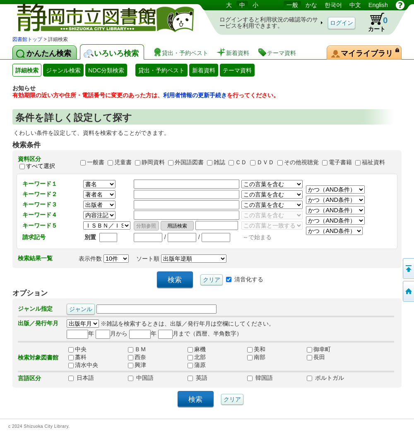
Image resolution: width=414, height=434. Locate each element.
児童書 (123, 162)
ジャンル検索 (63, 70)
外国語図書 (189, 162)
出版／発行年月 (38, 323)
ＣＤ (241, 162)
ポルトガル (325, 377)
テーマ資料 (237, 70)
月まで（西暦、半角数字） (200, 333)
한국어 (333, 5)
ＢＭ (137, 349)
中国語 (141, 377)
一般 (292, 5)
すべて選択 (40, 166)
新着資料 (203, 70)
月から (112, 333)
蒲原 (197, 365)
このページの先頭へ (408, 268)
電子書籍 (340, 162)
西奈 (137, 357)
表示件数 (104, 258)
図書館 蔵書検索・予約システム (99, 17)
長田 (316, 357)
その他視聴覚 (301, 162)
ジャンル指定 (35, 308)
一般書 (95, 162)
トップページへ (408, 291)
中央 (77, 349)
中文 (355, 5)
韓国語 (260, 377)
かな (311, 5)
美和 (256, 349)
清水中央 (83, 365)
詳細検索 (27, 70)
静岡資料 (153, 162)
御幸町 (319, 349)
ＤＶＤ (265, 162)
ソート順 (181, 258)
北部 (197, 357)
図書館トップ (27, 39)
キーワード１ (39, 183)
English (378, 5)
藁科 (77, 357)
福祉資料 (373, 162)
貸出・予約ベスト (161, 70)
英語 (197, 377)
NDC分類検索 (106, 70)
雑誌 (219, 162)
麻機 (197, 349)
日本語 (81, 377)
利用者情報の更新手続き (195, 95)
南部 (256, 357)
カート (374, 22)
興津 (137, 365)
